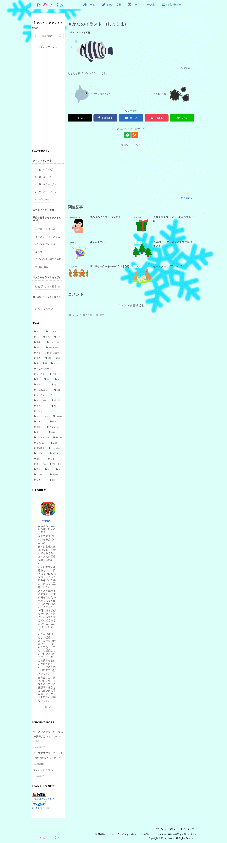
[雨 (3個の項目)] (39, 432)
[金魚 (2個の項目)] (40, 480)
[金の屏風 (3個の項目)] (40, 443)
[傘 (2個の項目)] (59, 469)
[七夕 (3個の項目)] (38, 427)
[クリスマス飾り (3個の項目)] (41, 437)
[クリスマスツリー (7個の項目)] (47, 369)
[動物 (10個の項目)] (37, 358)
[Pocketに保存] (157, 118)
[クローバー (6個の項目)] (55, 374)
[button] (60, 36)
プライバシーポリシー (166, 829)
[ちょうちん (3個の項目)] (54, 427)
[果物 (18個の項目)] (38, 342)
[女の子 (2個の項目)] (40, 474)
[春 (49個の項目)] (38, 331)
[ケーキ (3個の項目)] (40, 421)
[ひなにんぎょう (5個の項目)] (42, 390)
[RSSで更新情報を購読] (134, 135)
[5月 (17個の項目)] (38, 347)
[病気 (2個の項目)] (37, 469)
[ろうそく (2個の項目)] (54, 459)
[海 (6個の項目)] (56, 384)
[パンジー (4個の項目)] (47, 411)
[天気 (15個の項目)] (38, 353)
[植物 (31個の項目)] (47, 337)
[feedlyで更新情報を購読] (127, 135)
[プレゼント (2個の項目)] (55, 464)
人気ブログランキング (43, 799)
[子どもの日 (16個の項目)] (54, 347)
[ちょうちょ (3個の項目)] (55, 448)
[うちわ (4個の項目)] (57, 416)
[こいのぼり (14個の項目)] (54, 353)
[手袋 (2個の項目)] (39, 459)
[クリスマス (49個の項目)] (53, 331)
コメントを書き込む (131, 305)
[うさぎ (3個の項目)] (40, 453)
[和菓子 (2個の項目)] (55, 474)
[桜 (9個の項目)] (59, 358)
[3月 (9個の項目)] (49, 358)
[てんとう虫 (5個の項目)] (40, 400)
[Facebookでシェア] (105, 118)
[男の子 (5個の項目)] (56, 400)
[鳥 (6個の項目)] (48, 379)
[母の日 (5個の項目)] (40, 406)
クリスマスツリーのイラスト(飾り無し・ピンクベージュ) (48, 736)
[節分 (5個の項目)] (58, 390)
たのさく (48, 520)
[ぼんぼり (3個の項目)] (39, 448)
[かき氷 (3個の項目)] (55, 421)
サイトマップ (187, 829)
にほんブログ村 (41, 808)
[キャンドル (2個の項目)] (40, 464)
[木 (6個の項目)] (37, 379)
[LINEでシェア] (182, 118)
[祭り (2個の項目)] (49, 469)
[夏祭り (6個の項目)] (40, 384)
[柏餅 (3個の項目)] (55, 432)
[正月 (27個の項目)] (58, 337)
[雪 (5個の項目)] (56, 406)
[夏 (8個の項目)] (45, 363)
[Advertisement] (131, 170)
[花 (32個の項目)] (36, 337)
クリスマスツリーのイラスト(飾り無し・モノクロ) (48, 755)
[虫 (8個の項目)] (36, 363)
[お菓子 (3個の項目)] (56, 443)
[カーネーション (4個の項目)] (41, 416)
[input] (48, 36)
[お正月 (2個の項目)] (55, 453)
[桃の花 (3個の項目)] (57, 437)
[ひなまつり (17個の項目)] (54, 342)
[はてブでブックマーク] (131, 118)
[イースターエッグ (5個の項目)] (47, 395)
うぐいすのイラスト (44, 769)
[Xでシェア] (80, 118)
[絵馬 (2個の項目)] (55, 480)
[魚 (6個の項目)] (58, 379)
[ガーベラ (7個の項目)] (56, 363)
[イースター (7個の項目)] (40, 374)
